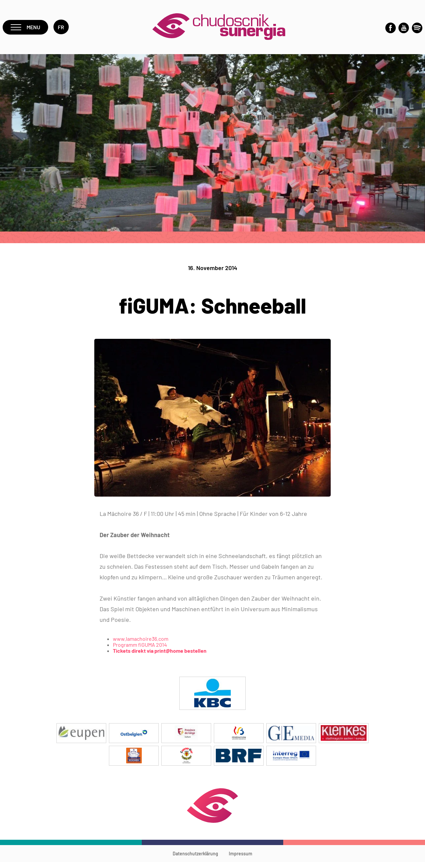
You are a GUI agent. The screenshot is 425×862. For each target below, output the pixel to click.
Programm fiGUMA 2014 (140, 644)
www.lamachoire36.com (140, 638)
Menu (25, 27)
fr (61, 27)
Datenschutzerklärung (195, 853)
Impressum (240, 853)
